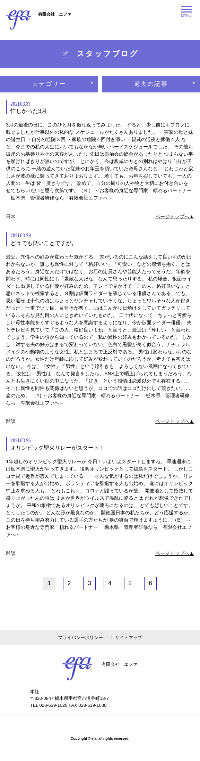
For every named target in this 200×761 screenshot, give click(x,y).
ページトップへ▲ (174, 216)
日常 (11, 216)
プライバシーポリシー (80, 637)
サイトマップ (128, 637)
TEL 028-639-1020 (49, 705)
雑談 (11, 421)
